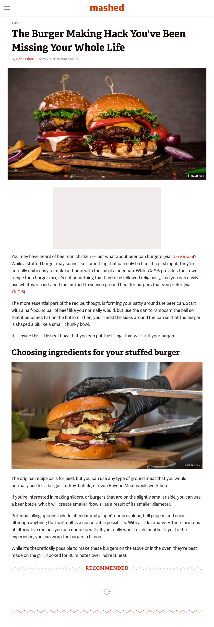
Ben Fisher (24, 59)
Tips (15, 23)
